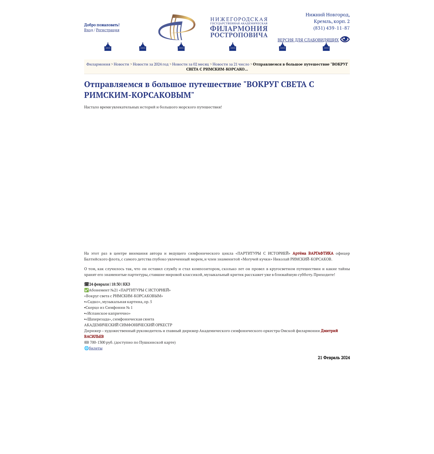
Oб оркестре (247, 53)
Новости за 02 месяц (190, 64)
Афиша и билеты (110, 53)
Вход (88, 29)
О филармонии (203, 53)
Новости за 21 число (231, 64)
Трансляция (326, 53)
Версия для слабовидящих (314, 40)
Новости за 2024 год (151, 64)
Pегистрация (107, 29)
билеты (95, 348)
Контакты (287, 53)
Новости (121, 64)
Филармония (98, 64)
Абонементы (157, 53)
